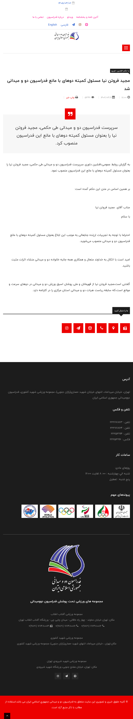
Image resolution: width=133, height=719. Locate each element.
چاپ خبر (70, 97)
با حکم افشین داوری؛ (120, 70)
